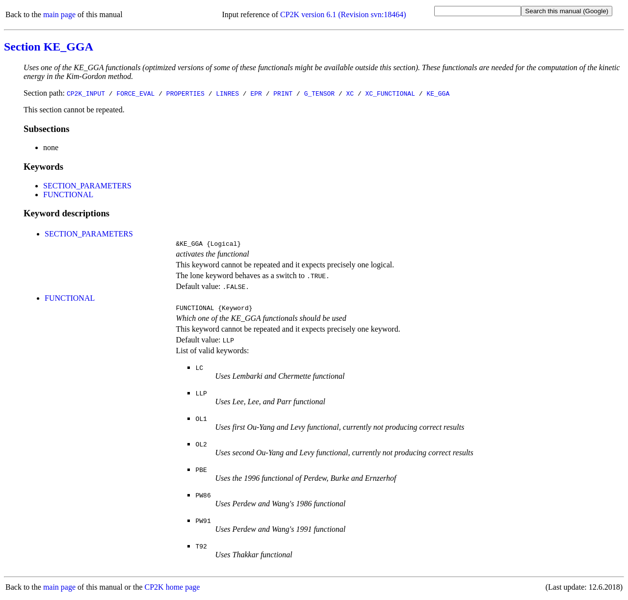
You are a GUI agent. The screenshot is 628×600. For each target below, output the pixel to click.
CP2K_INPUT (86, 93)
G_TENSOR (319, 93)
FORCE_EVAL (135, 93)
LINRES (227, 93)
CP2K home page (172, 590)
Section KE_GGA (48, 46)
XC (350, 93)
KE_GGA (437, 93)
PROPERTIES (185, 93)
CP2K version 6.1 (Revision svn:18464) (343, 14)
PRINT (282, 93)
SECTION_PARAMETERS (87, 186)
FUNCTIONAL (68, 194)
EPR (256, 93)
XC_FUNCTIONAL (390, 93)
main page (59, 14)
